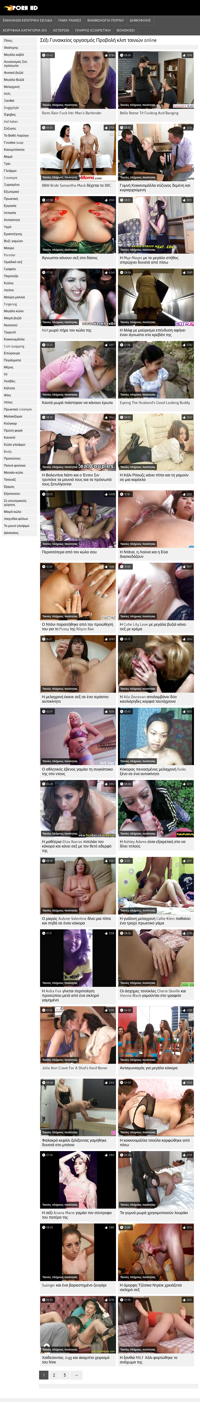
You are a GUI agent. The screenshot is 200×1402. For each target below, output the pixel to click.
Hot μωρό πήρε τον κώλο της (66, 330)
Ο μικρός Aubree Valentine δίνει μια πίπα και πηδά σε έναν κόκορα (76, 920)
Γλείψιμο (10, 171)
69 (5, 374)
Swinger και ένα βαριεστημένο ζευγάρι (74, 1285)
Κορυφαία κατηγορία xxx (25, 30)
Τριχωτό (10, 332)
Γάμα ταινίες (69, 20)
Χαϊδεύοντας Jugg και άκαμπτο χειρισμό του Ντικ (76, 1359)
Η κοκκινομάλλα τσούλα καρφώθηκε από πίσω (155, 1142)
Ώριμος (9, 487)
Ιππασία (10, 213)
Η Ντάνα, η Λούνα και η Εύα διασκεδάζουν (144, 554)
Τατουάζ (10, 479)
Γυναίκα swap (13, 142)
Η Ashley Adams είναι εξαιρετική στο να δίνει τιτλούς (153, 843)
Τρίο (7, 164)
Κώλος (9, 283)
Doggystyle (11, 108)
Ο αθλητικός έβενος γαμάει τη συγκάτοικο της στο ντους (77, 771)
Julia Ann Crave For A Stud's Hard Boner (75, 1068)
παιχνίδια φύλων (16, 519)
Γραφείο (10, 269)
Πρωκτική (11, 199)
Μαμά (8, 157)
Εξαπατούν (12, 494)
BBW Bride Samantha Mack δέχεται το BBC (76, 185)
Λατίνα (9, 290)
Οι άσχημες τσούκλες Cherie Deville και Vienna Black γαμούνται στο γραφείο (153, 993)
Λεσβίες (9, 381)
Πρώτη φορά (13, 430)
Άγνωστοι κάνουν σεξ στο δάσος (70, 258)
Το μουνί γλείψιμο (16, 526)
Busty (8, 452)
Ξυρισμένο (12, 185)
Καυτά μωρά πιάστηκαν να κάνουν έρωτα (77, 402)
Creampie (10, 178)
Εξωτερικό (11, 192)
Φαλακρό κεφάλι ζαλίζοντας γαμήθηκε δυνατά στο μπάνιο (74, 1142)
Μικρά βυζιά (12, 318)
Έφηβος (10, 114)
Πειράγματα (12, 360)
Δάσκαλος (11, 533)
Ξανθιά (9, 101)
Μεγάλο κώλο (14, 311)
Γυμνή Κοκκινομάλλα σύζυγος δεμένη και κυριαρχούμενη (155, 187)
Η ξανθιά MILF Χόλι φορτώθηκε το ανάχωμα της (148, 1359)
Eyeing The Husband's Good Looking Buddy (155, 402)
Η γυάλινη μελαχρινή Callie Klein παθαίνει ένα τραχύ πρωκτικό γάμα (155, 920)
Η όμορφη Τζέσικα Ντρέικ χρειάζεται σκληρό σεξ (151, 1287)
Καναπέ (9, 437)
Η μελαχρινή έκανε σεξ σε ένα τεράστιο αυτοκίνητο (75, 699)
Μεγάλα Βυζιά (14, 80)
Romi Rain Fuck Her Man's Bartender (72, 113)
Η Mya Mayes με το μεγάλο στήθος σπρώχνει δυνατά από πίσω (149, 260)
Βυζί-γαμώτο (13, 241)
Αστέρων (61, 30)
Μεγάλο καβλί (14, 55)
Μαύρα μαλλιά (14, 297)
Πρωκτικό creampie (18, 409)
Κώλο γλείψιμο (14, 444)
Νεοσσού (10, 325)
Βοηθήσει (126, 30)
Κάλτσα (9, 388)
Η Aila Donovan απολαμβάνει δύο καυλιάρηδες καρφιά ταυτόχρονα (148, 699)
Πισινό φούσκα (15, 465)
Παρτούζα (11, 276)
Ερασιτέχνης (13, 234)
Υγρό (7, 227)
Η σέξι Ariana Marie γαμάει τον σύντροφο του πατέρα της (77, 1215)
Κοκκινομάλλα (14, 339)
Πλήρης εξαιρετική (93, 30)
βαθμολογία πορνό (106, 20)
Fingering (10, 304)
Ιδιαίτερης (11, 48)
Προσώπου (12, 458)
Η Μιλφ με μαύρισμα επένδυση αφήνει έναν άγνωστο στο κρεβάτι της (152, 332)
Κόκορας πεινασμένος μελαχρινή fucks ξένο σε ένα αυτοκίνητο (153, 771)
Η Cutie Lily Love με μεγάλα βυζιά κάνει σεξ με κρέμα (153, 626)
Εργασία (10, 206)
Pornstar (9, 255)
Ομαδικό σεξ (13, 262)
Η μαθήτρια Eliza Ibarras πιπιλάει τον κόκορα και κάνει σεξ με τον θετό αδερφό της (77, 846)
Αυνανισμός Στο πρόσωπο (15, 64)
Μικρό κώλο (12, 512)
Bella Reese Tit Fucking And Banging (149, 113)
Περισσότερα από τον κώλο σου (69, 552)
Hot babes (11, 122)
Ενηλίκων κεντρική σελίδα (27, 20)
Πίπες (8, 40)
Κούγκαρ (10, 423)
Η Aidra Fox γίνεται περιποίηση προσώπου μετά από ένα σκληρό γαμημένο (70, 995)
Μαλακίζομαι (13, 416)
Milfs (7, 94)
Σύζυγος (10, 128)
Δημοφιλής (140, 20)
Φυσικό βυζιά (13, 73)
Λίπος (8, 402)
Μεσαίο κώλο (13, 472)
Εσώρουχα (12, 353)
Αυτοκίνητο (12, 220)
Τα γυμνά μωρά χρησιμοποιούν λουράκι (154, 1213)
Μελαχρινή (12, 87)
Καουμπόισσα (14, 149)
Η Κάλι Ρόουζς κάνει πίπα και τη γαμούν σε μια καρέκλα (154, 477)
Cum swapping (14, 346)
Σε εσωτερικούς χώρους (15, 503)
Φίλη (7, 395)
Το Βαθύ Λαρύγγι (16, 135)
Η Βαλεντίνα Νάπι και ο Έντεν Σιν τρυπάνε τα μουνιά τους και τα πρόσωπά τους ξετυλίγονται (77, 479)
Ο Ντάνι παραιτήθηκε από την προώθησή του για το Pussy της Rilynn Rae (77, 626)
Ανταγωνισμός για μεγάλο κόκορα (149, 1068)
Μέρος (8, 367)
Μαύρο (9, 248)
